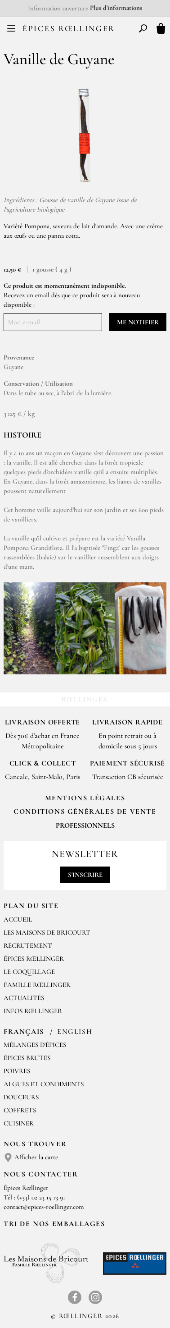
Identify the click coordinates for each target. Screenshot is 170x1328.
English (74, 1031)
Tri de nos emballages (54, 1223)
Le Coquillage (29, 972)
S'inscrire (85, 875)
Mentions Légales (85, 797)
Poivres (17, 1071)
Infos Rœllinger (33, 1011)
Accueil (18, 919)
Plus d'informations (116, 8)
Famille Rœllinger (37, 985)
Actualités (24, 998)
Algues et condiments (44, 1084)
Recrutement (28, 945)
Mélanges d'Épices (35, 1045)
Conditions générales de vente (84, 811)
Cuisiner (19, 1123)
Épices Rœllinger (68, 28)
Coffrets (20, 1110)
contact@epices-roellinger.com (44, 1207)
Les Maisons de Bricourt (47, 932)
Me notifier (138, 322)
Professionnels (85, 825)
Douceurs (21, 1097)
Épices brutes (27, 1058)
